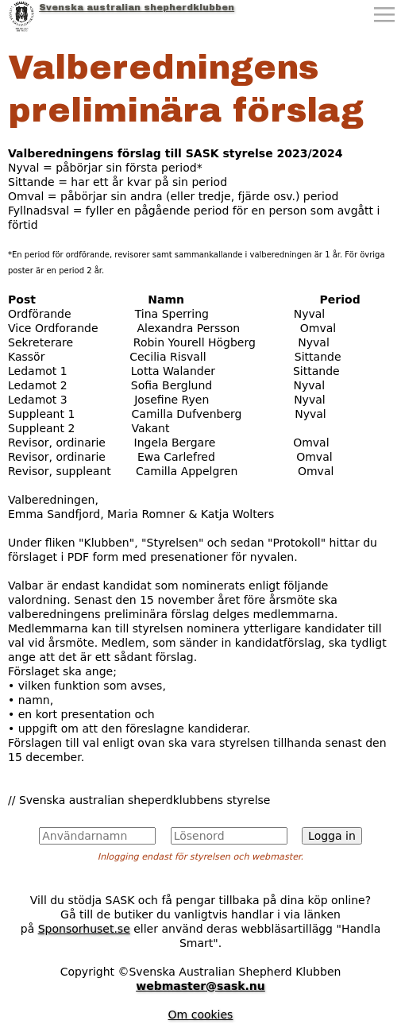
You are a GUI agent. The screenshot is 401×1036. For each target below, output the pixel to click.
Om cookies (200, 1014)
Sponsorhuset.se (84, 928)
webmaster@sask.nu (200, 986)
